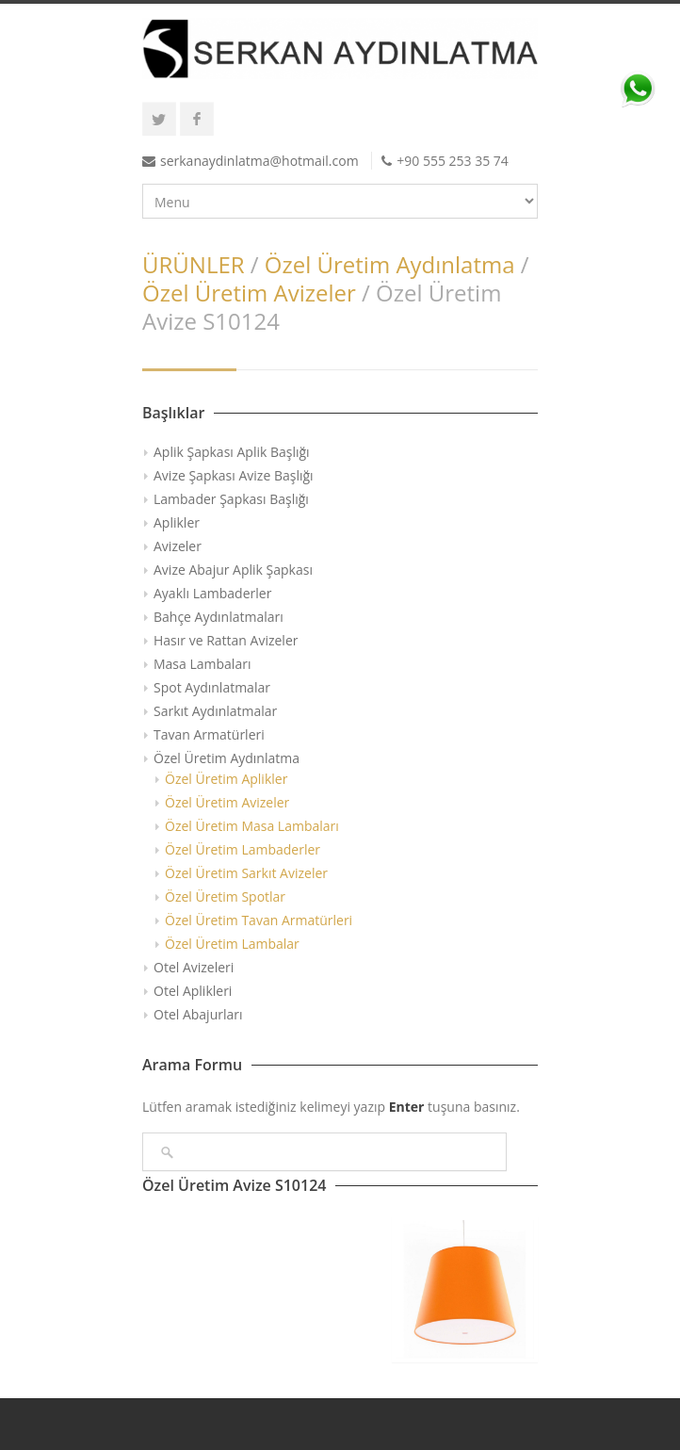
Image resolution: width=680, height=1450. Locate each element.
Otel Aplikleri (193, 991)
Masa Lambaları (202, 664)
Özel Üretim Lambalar (232, 944)
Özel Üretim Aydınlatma (390, 264)
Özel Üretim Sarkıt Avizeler (246, 873)
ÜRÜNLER (193, 264)
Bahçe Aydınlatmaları (218, 617)
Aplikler (177, 522)
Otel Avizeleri (194, 967)
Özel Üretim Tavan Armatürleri (258, 920)
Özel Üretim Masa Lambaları (252, 826)
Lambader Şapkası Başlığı (231, 499)
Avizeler (178, 546)
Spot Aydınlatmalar (212, 687)
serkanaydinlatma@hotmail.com (259, 161)
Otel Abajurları (198, 1014)
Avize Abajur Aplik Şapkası (233, 569)
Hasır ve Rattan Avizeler (226, 640)
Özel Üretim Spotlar (225, 896)
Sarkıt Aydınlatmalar (215, 711)
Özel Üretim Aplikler (226, 779)
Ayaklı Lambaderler (212, 593)
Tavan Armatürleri (209, 734)
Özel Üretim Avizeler (249, 292)
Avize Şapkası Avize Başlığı (234, 475)
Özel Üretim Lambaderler (242, 849)
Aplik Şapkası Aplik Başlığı (232, 452)
